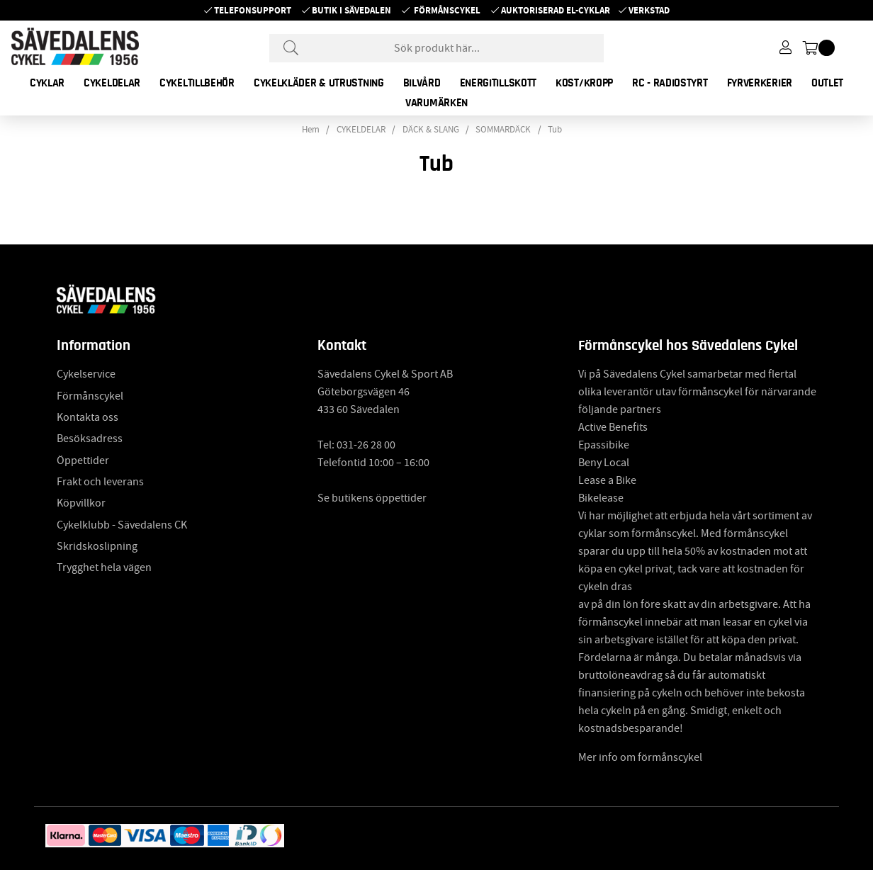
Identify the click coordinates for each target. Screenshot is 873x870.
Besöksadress (90, 438)
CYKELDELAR (112, 83)
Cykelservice (86, 374)
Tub (555, 129)
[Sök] (436, 48)
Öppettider (83, 460)
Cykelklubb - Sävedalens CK (122, 525)
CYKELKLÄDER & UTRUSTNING (319, 83)
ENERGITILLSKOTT (498, 83)
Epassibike (603, 445)
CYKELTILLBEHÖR (197, 83)
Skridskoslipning (97, 546)
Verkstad (649, 10)
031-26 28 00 (366, 445)
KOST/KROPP (584, 83)
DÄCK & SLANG (430, 129)
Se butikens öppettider (372, 498)
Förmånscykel (447, 10)
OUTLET (827, 83)
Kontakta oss (87, 417)
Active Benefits (613, 427)
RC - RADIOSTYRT (670, 83)
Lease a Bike (607, 480)
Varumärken (436, 102)
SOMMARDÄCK (503, 129)
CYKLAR (47, 83)
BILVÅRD (422, 83)
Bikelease (601, 498)
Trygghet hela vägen (104, 567)
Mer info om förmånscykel (640, 757)
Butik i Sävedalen (351, 10)
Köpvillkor (81, 503)
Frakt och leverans (100, 482)
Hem (311, 129)
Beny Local (603, 463)
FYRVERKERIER (759, 83)
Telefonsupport (252, 10)
